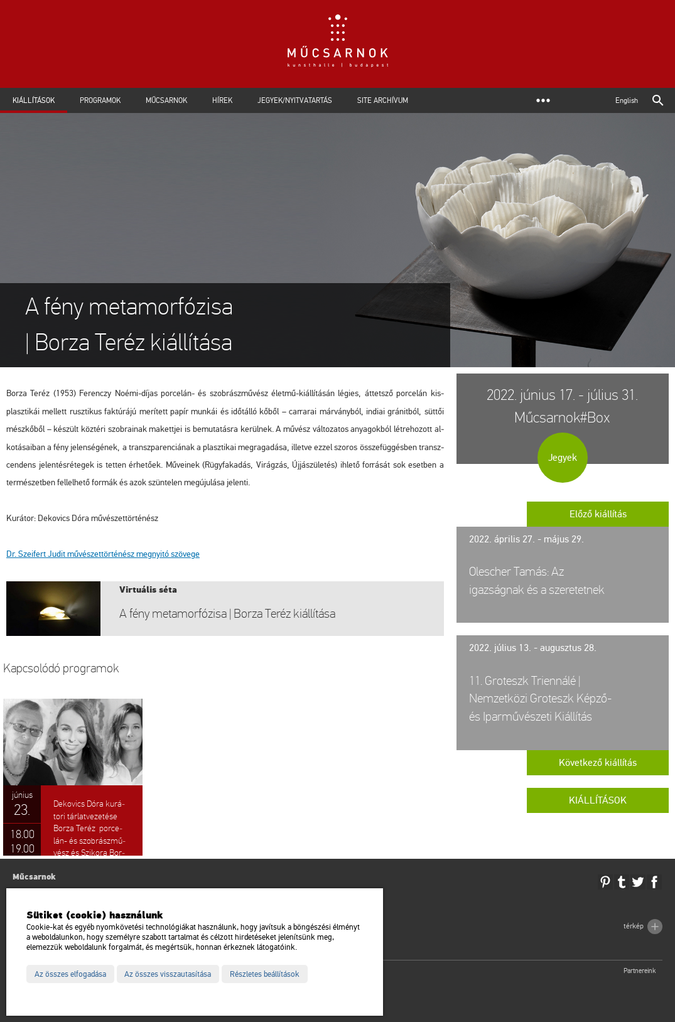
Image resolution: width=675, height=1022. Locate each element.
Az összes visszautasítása (167, 974)
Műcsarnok (166, 100)
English (626, 100)
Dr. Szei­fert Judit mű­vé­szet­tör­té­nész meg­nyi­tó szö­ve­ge (103, 554)
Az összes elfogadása (70, 974)
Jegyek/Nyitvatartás (294, 100)
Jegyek (562, 457)
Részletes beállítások (265, 974)
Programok (100, 100)
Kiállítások (34, 100)
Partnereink (640, 971)
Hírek (222, 100)
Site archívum (382, 100)
